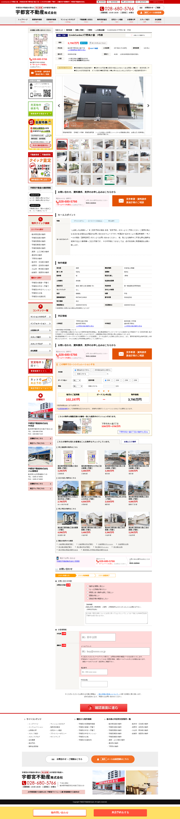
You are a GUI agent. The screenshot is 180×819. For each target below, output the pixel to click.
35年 (107, 380)
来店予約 (141, 2)
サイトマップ (55, 739)
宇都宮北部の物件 (39, 238)
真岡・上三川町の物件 (40, 252)
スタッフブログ (40, 344)
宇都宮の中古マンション (41, 290)
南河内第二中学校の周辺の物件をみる (95, 550)
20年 (134, 380)
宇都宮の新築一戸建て (40, 283)
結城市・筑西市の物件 (40, 272)
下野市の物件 (37, 259)
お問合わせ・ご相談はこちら (67, 761)
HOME (101, 2)
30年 (116, 380)
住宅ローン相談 (56, 732)
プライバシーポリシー (58, 736)
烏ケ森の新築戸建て (65, 547)
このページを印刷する (41, 84)
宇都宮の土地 (37, 293)
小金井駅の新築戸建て (66, 544)
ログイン (156, 2)
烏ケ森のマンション (102, 547)
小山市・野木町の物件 (40, 269)
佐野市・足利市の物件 (40, 265)
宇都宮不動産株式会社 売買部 (68, 561)
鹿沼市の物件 (37, 255)
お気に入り (127, 2)
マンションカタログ (40, 317)
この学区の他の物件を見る (85, 326)
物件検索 (112, 2)
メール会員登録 (150, 12)
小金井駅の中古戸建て (85, 544)
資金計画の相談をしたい (93, 599)
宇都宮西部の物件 (39, 241)
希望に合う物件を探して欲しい (95, 592)
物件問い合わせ (59, 812)
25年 (125, 380)
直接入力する (81, 374)
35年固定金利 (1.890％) (101, 370)
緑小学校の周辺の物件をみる (68, 550)
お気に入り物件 (130, 442)
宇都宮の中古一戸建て (40, 286)
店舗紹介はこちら (40, 438)
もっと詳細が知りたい (92, 589)
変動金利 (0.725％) (82, 370)
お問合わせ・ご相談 (150, 8)
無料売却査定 (55, 729)
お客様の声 (40, 330)
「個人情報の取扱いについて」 (108, 696)
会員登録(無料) (63, 409)
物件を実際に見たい (91, 586)
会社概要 (40, 351)
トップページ (33, 726)
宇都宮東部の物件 (39, 245)
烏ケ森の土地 (118, 547)
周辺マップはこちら (40, 443)
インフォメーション (40, 324)
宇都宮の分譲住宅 (39, 296)
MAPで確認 (93, 48)
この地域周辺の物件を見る (77, 50)
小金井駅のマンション (105, 544)
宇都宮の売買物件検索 (87, 726)
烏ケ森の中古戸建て (83, 547)
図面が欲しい (88, 595)
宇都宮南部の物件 (39, 248)
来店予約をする (120, 812)
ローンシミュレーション (42, 87)
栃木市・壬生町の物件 (40, 262)
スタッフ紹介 (40, 337)
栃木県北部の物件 (39, 234)
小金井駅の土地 (123, 544)
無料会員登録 (33, 749)
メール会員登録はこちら (113, 761)
